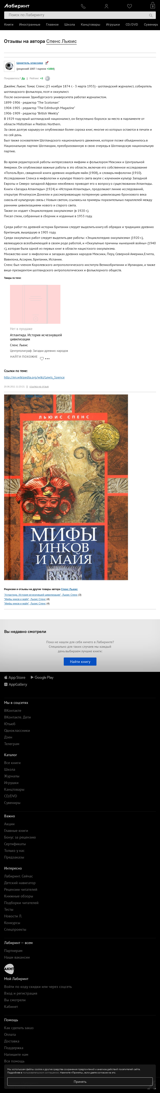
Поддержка (13, 1047)
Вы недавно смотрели (25, 631)
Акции (9, 823)
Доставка (11, 1041)
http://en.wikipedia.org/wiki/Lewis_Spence (34, 377)
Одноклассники (17, 730)
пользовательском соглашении (41, 1072)
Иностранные (29, 24)
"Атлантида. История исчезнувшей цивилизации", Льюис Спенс (41, 594)
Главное (52, 24)
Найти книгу (80, 661)
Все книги (12, 762)
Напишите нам (16, 1054)
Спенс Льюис (34, 396)
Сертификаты (15, 843)
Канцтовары (90, 24)
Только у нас (14, 850)
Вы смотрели (15, 999)
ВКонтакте (12, 710)
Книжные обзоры (18, 896)
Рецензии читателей (20, 889)
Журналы (11, 776)
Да (23, 78)
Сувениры (151, 24)
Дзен (8, 737)
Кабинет (11, 1006)
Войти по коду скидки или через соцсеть (38, 986)
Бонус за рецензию (20, 837)
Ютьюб (9, 723)
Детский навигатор (20, 882)
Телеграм (11, 743)
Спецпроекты (15, 929)
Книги (8, 24)
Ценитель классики (29, 63)
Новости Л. (13, 916)
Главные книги (16, 830)
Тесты (8, 909)
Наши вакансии (17, 957)
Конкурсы (12, 922)
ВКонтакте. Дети (17, 717)
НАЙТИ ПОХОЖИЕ (24, 357)
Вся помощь (14, 1061)
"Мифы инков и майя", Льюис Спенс (25, 599)
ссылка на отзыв (39, 386)
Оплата (10, 1034)
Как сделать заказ (19, 1027)
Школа (69, 24)
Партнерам (13, 950)
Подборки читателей (21, 902)
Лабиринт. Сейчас (18, 876)
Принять (80, 1081)
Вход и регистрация (20, 993)
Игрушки (113, 24)
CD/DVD (132, 24)
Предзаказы (14, 857)
